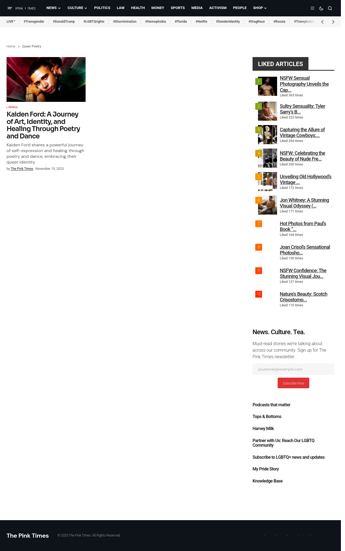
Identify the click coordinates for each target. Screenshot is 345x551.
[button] (10, 8)
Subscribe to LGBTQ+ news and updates (289, 457)
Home (11, 46)
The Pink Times (28, 536)
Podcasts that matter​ (271, 405)
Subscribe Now (293, 383)
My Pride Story (266, 469)
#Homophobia (155, 21)
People (13, 107)
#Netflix (201, 21)
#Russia (280, 21)
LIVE (10, 21)
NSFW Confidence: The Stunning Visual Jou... (303, 273)
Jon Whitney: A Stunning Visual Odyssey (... (304, 203)
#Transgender (34, 21)
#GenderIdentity (228, 21)
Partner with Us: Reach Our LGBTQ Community (283, 443)
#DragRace (256, 21)
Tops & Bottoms (267, 416)
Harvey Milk (263, 428)
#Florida (181, 21)
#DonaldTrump (64, 21)
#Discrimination (125, 21)
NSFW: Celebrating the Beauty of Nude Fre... (302, 156)
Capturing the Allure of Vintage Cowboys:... (302, 132)
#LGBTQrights (93, 21)
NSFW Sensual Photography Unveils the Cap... (304, 84)
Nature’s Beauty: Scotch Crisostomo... (303, 297)
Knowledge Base (268, 481)
